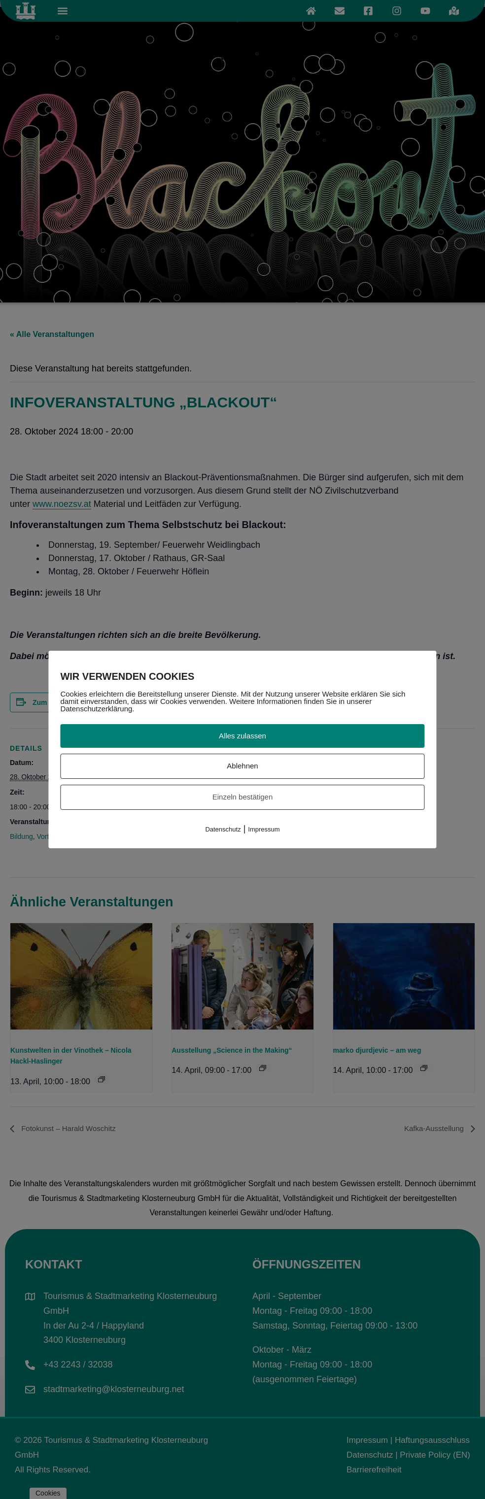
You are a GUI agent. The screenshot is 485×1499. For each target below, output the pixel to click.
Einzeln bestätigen (242, 797)
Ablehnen (242, 766)
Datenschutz (223, 829)
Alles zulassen (242, 736)
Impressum (263, 829)
